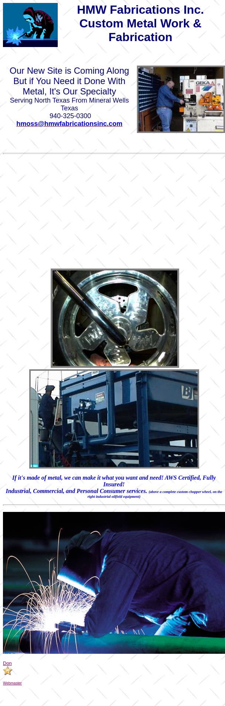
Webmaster (12, 683)
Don (7, 663)
